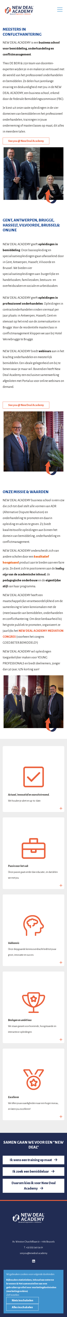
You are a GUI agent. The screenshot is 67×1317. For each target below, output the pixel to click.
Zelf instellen (12, 1295)
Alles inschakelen (22, 1307)
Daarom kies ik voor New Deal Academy (34, 1185)
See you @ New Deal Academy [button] (26, 141)
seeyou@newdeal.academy (33, 1253)
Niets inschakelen (22, 1300)
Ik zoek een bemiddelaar (33, 1171)
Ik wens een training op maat (33, 1160)
